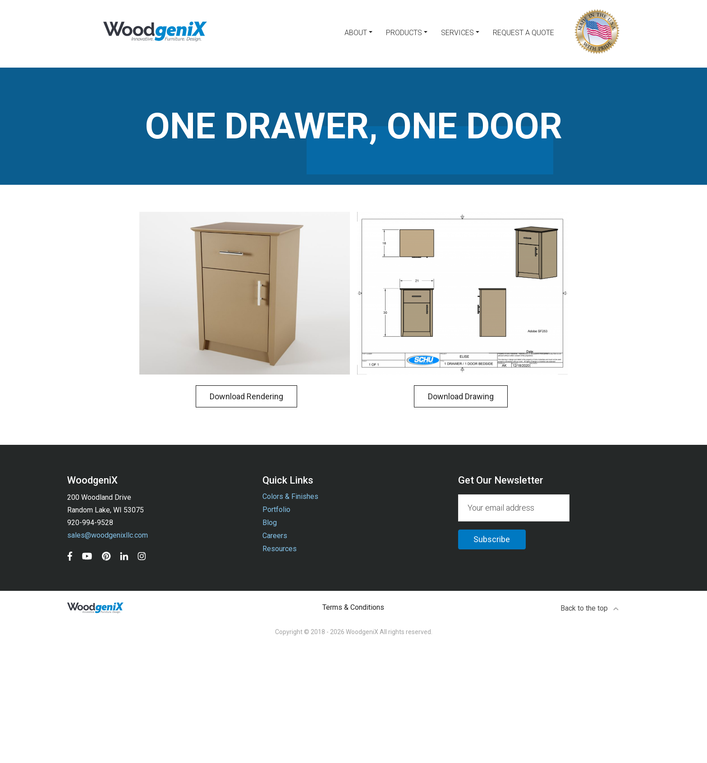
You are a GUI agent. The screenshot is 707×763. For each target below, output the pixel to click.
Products (404, 32)
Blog (269, 522)
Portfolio (276, 509)
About (355, 32)
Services (457, 32)
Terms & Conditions (353, 607)
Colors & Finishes (290, 496)
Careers (274, 535)
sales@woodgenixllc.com (107, 535)
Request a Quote (523, 32)
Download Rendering (246, 396)
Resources (279, 548)
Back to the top (590, 608)
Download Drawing (461, 396)
